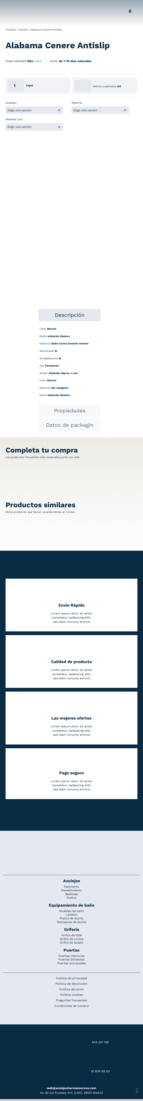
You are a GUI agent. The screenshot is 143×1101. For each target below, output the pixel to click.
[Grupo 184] (11, 5)
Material (77, 102)
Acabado (11, 102)
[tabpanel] (71, 364)
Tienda (23, 29)
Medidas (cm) (14, 119)
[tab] (70, 315)
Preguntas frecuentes (71, 1000)
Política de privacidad (71, 978)
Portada (11, 29)
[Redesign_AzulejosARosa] (71, 843)
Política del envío (71, 989)
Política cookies (71, 994)
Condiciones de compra (71, 1006)
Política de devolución (71, 983)
